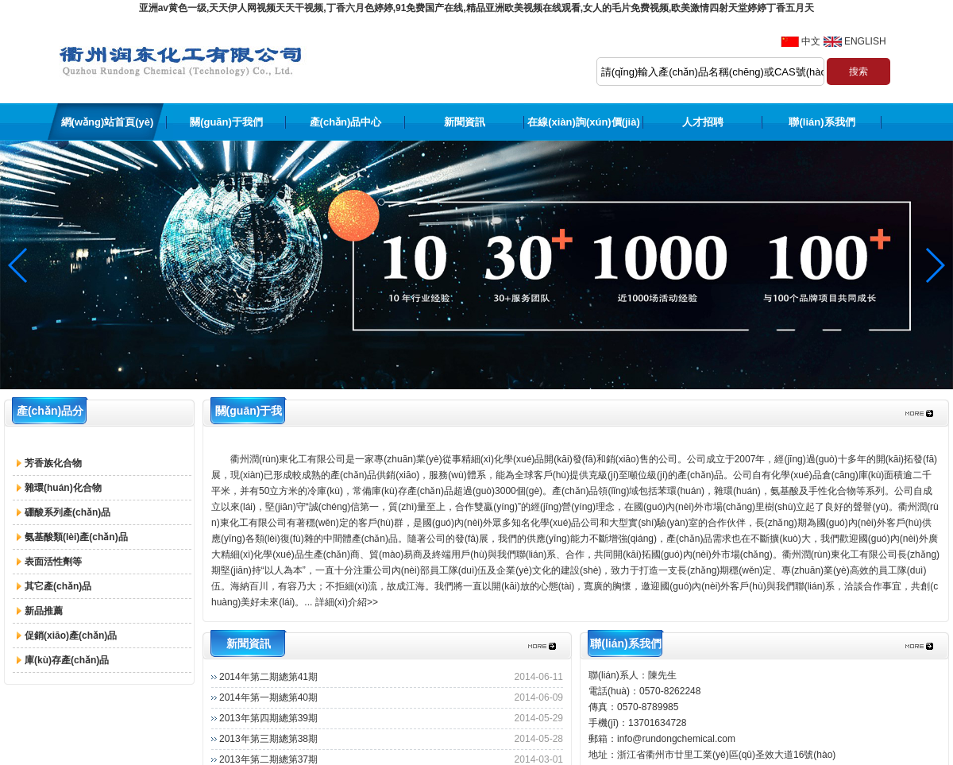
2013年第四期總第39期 (268, 718)
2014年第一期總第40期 (268, 697)
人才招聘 (702, 122)
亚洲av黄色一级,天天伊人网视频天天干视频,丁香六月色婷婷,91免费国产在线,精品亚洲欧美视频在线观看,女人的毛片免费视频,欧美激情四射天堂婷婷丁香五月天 (477, 8)
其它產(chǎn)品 (58, 586)
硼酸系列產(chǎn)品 (67, 512)
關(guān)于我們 (226, 122)
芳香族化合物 (53, 463)
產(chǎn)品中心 (346, 122)
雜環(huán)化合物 (63, 487)
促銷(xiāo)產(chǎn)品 (71, 635)
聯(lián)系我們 (822, 122)
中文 (810, 41)
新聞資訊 (464, 122)
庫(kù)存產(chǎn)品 (67, 660)
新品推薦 (44, 610)
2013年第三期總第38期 (268, 738)
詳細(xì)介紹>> (346, 602)
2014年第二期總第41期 (268, 676)
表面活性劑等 (53, 561)
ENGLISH (865, 41)
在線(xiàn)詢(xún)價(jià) (583, 122)
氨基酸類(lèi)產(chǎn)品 (76, 537)
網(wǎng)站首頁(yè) (107, 122)
